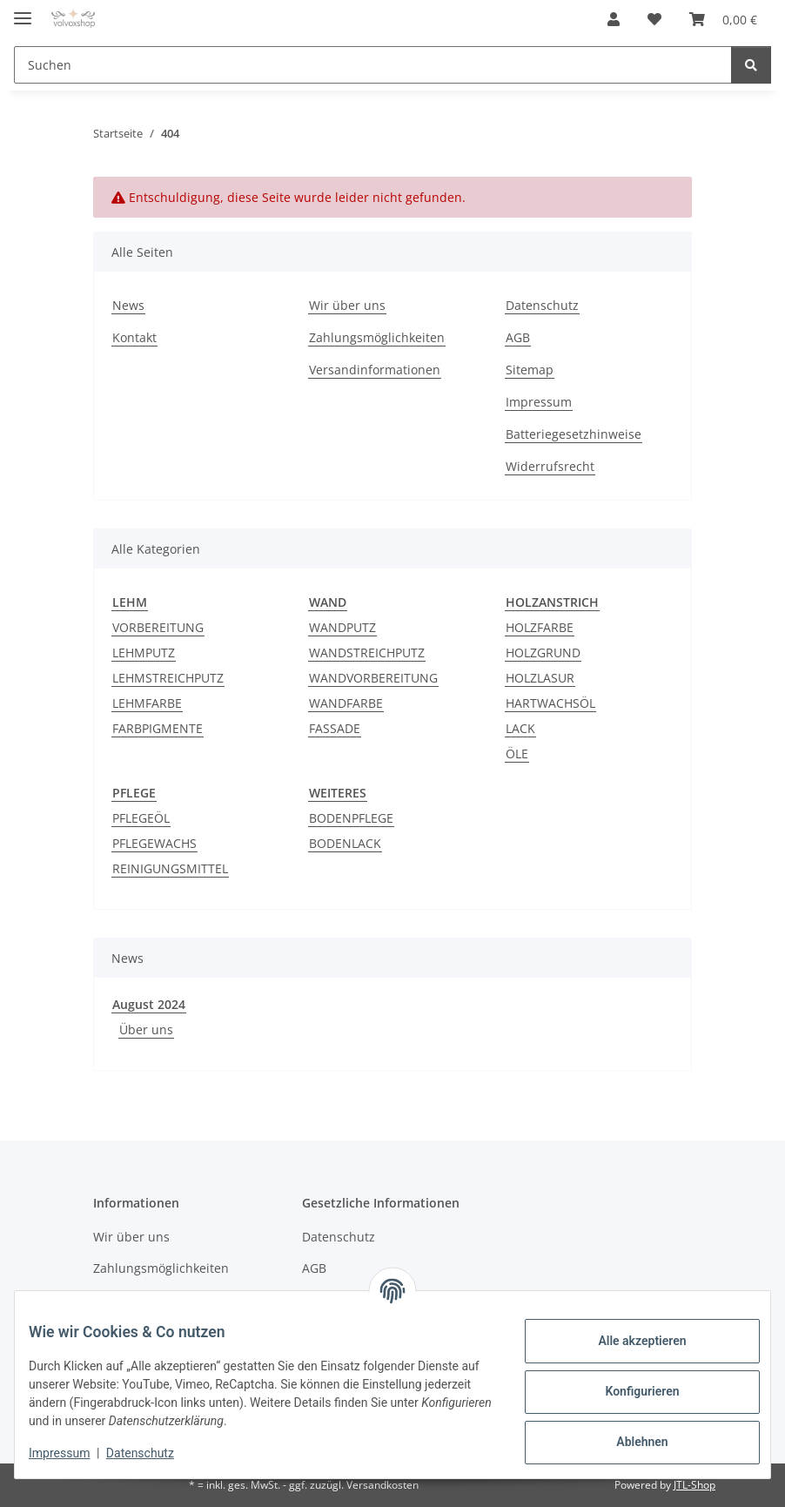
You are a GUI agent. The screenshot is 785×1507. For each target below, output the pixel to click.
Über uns (146, 1029)
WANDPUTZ (342, 627)
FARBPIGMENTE (157, 728)
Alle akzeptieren (628, 1341)
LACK (520, 728)
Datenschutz (154, 1453)
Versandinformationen (374, 369)
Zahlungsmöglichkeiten (377, 337)
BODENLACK (345, 843)
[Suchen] (751, 65)
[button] (614, 19)
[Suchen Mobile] (373, 65)
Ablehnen (628, 1442)
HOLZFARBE (540, 627)
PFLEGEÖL (141, 818)
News (128, 305)
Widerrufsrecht (550, 466)
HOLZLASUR (540, 677)
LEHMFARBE (147, 703)
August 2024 (148, 1004)
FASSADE (334, 728)
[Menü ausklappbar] (22, 11)
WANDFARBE (346, 703)
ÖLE (517, 753)
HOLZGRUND (543, 652)
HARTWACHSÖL (550, 703)
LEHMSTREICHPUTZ (168, 677)
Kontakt (134, 337)
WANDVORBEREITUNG (373, 677)
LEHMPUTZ (143, 652)
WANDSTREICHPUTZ (367, 652)
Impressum (73, 1453)
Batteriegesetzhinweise (573, 434)
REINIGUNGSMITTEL (170, 868)
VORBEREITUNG (158, 627)
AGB (518, 337)
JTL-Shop (694, 1484)
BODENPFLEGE (351, 818)
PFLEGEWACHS (154, 843)
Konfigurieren (628, 1391)
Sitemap (530, 369)
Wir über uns (347, 305)
